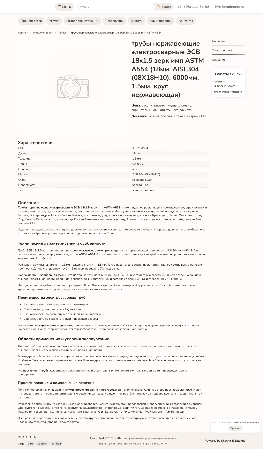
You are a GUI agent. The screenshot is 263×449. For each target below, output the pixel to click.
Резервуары (114, 21)
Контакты (186, 21)
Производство (31, 21)
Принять (235, 428)
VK (20, 437)
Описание (219, 60)
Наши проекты (161, 21)
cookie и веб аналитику (245, 422)
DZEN (32, 437)
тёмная (56, 444)
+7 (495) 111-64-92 (193, 7)
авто (30, 444)
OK (25, 437)
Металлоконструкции (82, 21)
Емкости (136, 21)
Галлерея (218, 41)
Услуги (54, 21)
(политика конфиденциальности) (161, 438)
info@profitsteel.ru (229, 7)
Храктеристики (222, 50)
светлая (42, 444)
